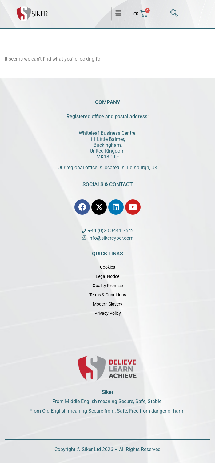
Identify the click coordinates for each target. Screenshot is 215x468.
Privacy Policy (107, 313)
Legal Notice (107, 276)
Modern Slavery (107, 304)
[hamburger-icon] (118, 14)
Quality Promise (108, 285)
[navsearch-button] (174, 14)
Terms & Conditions (107, 294)
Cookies (107, 267)
